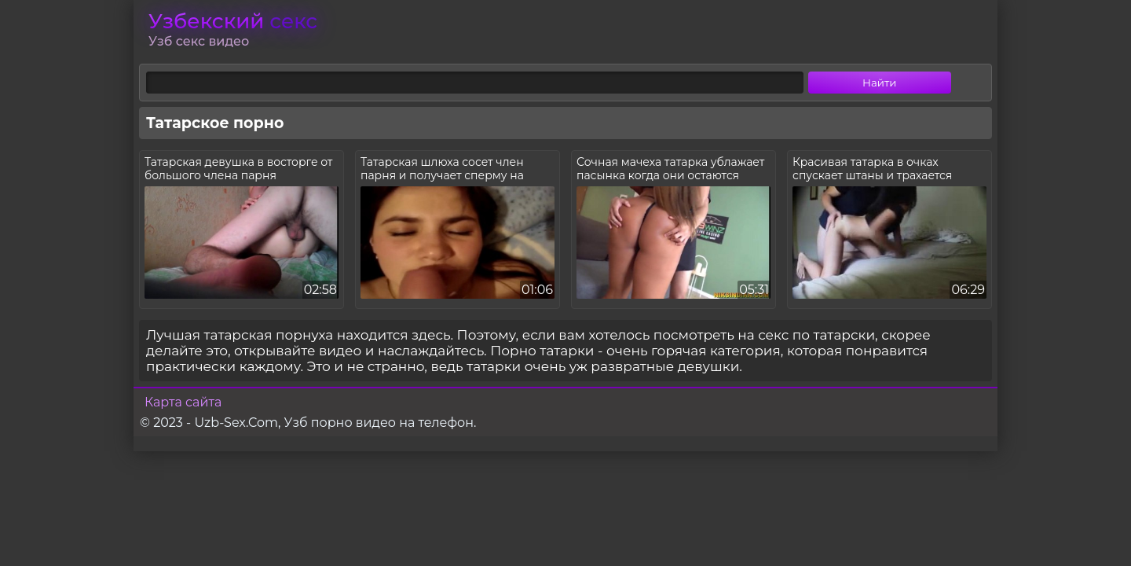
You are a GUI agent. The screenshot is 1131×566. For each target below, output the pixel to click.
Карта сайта (183, 402)
